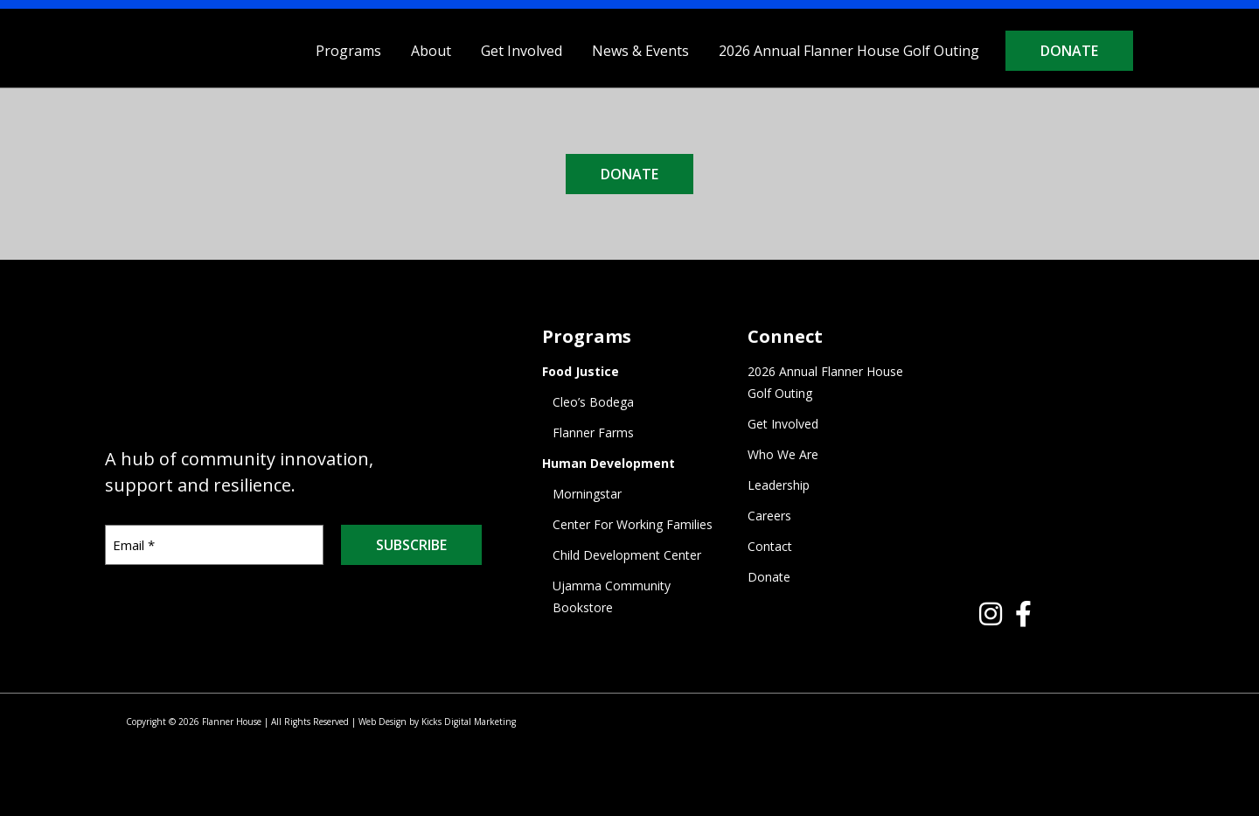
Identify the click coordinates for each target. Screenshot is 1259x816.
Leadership (779, 485)
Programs (348, 50)
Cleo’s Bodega (593, 402)
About (431, 50)
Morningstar (587, 493)
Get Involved (521, 50)
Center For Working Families (633, 524)
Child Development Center (627, 555)
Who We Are (783, 454)
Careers (769, 515)
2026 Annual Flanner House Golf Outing (849, 50)
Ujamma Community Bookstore (612, 596)
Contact (770, 546)
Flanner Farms (593, 432)
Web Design (382, 721)
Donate (1069, 50)
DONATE (629, 174)
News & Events (640, 50)
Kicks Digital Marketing (468, 721)
